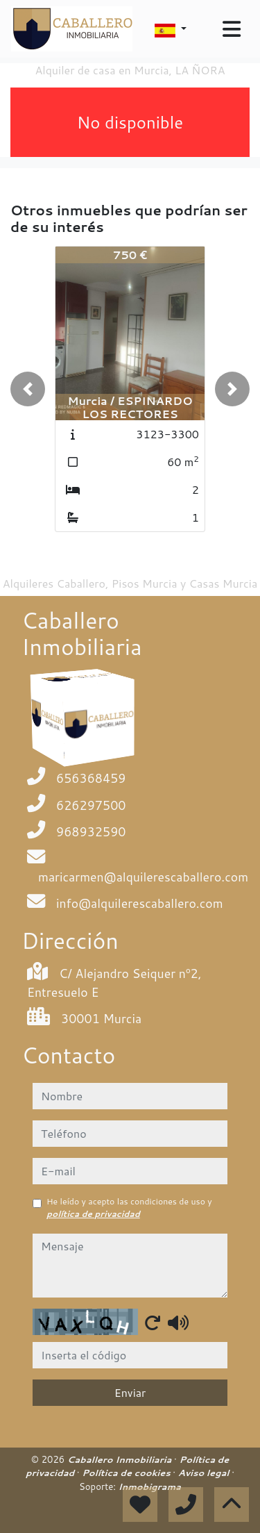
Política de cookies (127, 1472)
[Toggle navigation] (231, 29)
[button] (27, 389)
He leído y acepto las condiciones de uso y (129, 1207)
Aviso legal (205, 1472)
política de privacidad (93, 1214)
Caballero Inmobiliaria (120, 1459)
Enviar (130, 1392)
